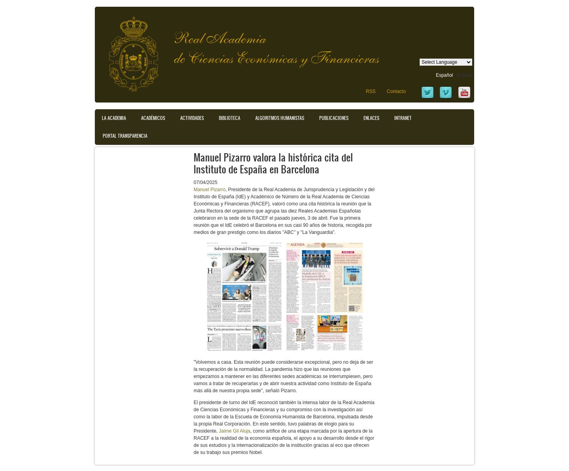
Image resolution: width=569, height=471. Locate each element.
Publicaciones (334, 118)
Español (444, 75)
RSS (371, 91)
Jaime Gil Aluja (234, 431)
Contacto (396, 91)
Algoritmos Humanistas (279, 118)
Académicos (153, 118)
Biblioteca (229, 118)
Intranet (403, 118)
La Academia (114, 118)
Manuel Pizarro (210, 189)
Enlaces (371, 118)
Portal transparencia (125, 136)
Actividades (192, 118)
